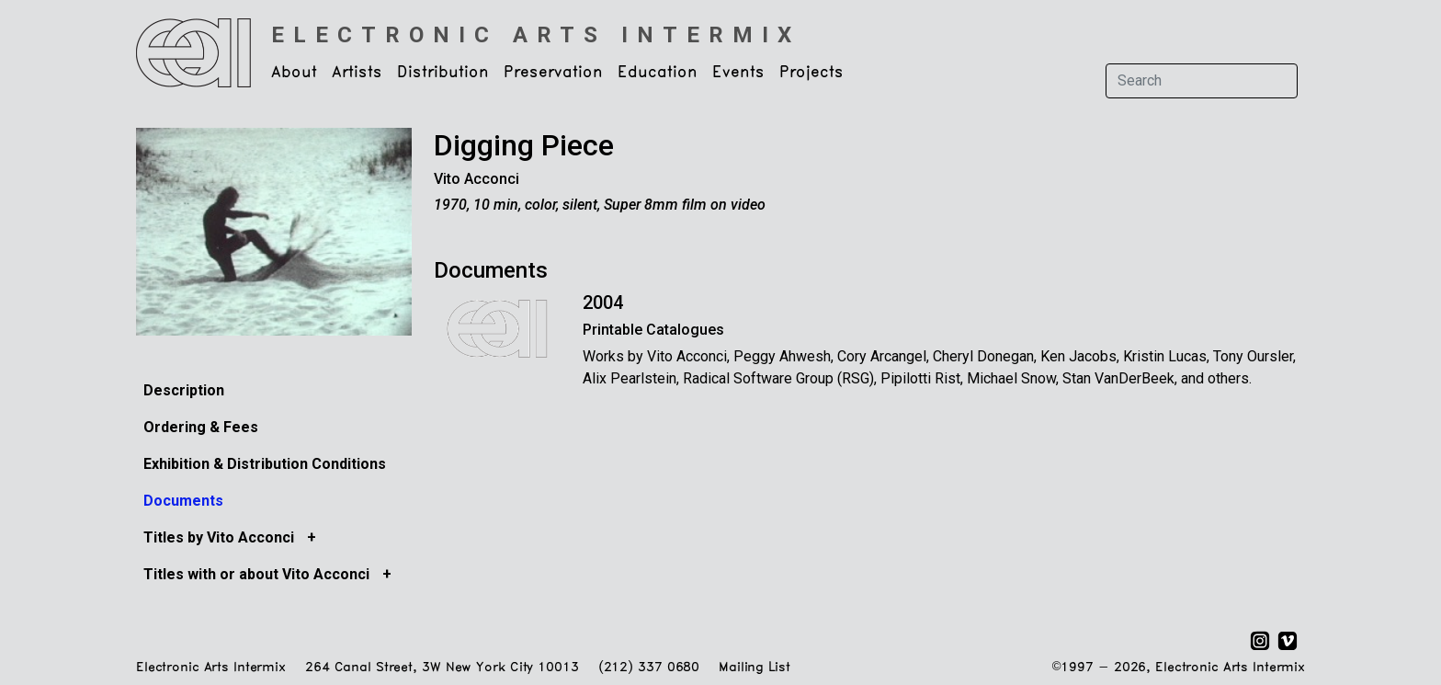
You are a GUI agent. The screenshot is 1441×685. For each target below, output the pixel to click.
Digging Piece (524, 145)
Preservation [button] (553, 72)
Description (183, 390)
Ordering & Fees (200, 427)
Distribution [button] (443, 72)
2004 (603, 302)
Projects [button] (811, 72)
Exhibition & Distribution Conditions (264, 464)
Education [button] (658, 72)
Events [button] (738, 72)
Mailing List (754, 668)
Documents (183, 500)
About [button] (294, 72)
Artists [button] (357, 72)
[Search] (1202, 80)
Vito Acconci (476, 179)
